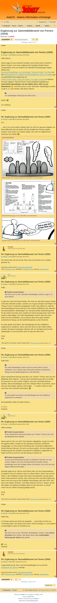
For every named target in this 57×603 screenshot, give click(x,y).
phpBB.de (36, 598)
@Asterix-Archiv (10, 269)
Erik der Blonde (34, 343)
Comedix (11, 36)
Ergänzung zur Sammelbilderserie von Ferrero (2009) (27, 32)
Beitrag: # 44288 (6, 284)
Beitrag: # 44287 (6, 257)
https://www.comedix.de (25, 267)
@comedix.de (44, 269)
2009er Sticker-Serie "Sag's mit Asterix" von (23, 79)
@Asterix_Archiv (28, 269)
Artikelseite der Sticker (9, 567)
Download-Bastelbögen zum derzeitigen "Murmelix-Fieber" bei (26, 72)
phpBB (22, 594)
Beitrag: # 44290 (6, 424)
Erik (9, 274)
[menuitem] (6, 22)
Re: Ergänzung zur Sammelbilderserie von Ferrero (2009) (25, 117)
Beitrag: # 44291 (6, 513)
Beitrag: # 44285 (6, 119)
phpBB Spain (30, 596)
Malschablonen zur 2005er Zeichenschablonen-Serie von (28, 75)
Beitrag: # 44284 (6, 55)
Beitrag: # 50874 (6, 562)
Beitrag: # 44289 (6, 357)
